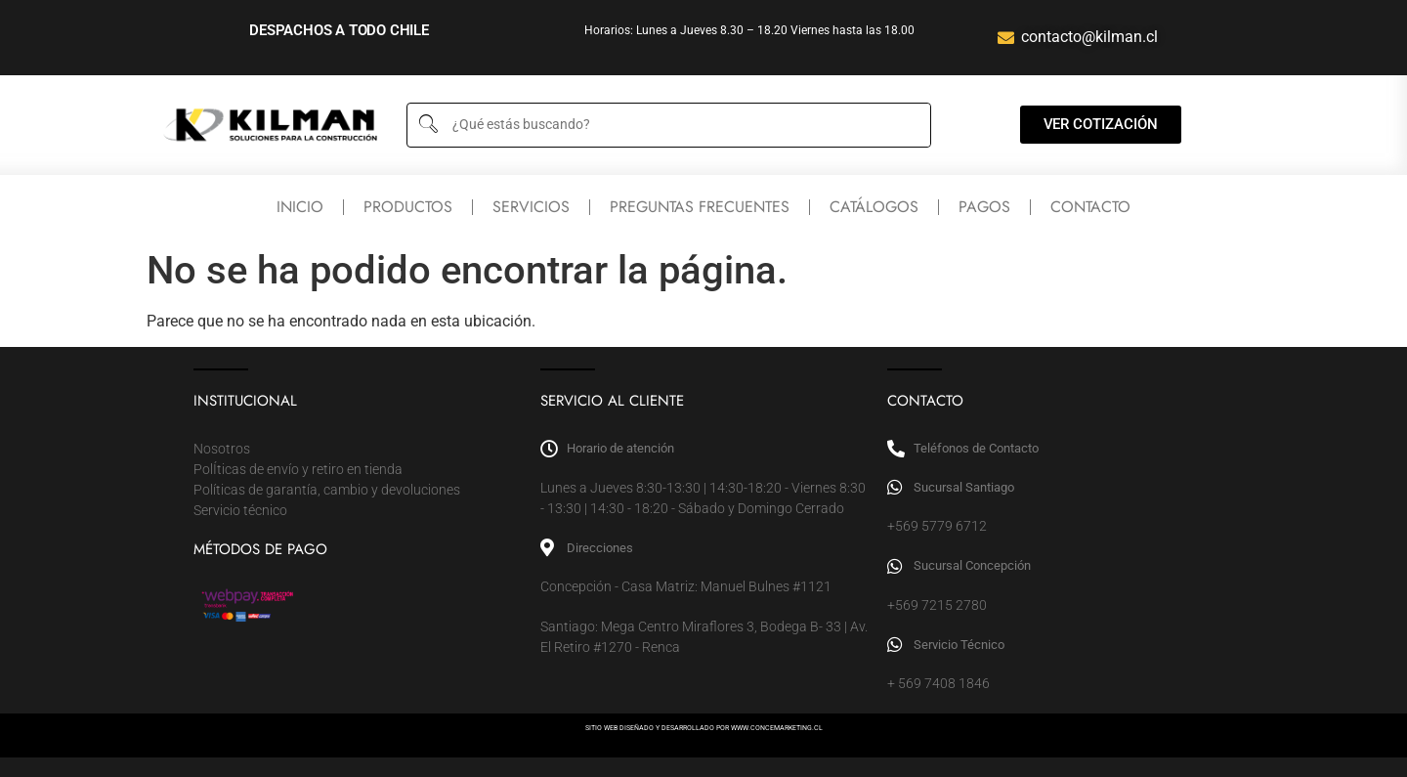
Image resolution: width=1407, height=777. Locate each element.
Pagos (984, 206)
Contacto (1090, 206)
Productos (407, 206)
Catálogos (874, 206)
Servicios (531, 206)
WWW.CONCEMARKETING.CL (777, 728)
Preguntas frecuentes (699, 206)
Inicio (300, 206)
